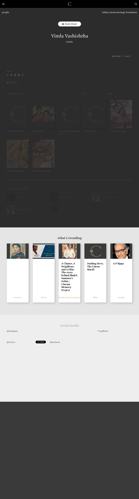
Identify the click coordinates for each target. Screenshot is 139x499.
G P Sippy (118, 263)
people (5, 12)
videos (44, 297)
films (95, 297)
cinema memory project (69, 297)
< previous (115, 56)
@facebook (55, 342)
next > (128, 56)
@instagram (12, 331)
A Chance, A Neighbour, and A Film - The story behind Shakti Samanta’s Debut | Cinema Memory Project (69, 276)
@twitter (11, 342)
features (18, 297)
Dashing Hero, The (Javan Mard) (95, 266)
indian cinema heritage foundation (119, 12)
